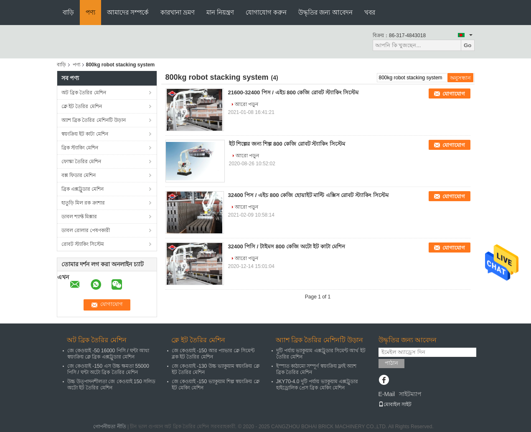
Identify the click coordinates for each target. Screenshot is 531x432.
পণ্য (90, 12)
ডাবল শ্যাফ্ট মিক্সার (79, 217)
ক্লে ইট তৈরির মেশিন (81, 106)
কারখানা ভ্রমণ (177, 12)
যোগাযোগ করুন (266, 12)
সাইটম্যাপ (410, 394)
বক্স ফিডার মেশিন (78, 175)
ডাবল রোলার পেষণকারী (85, 230)
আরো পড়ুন (246, 104)
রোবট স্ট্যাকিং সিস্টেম (82, 244)
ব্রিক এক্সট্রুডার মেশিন (82, 189)
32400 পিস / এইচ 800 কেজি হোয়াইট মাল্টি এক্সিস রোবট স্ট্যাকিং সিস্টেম (308, 195)
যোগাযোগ (453, 94)
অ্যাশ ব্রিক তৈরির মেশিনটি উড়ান (93, 120)
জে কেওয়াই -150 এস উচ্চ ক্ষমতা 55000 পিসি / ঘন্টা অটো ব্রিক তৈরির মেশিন (108, 369)
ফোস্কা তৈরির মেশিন (81, 161)
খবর (369, 12)
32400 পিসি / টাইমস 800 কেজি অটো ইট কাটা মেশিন (287, 246)
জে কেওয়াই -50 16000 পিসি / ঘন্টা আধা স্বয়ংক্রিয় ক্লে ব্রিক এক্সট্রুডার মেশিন (108, 354)
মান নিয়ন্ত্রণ (220, 12)
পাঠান (391, 363)
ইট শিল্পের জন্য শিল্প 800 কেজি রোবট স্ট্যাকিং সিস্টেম (287, 144)
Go (468, 45)
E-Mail (387, 394)
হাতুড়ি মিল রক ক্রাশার (83, 203)
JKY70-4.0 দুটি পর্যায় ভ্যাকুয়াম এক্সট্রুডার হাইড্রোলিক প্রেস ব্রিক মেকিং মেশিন (317, 385)
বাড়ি (68, 12)
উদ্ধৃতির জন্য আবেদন (325, 12)
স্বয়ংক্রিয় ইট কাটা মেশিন (84, 134)
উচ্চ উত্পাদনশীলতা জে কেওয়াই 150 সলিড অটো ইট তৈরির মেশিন (111, 385)
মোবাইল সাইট (395, 404)
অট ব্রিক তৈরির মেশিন (83, 93)
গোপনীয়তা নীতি (109, 426)
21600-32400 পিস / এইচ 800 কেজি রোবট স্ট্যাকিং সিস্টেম (293, 92)
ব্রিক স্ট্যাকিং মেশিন (80, 148)
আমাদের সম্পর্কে (128, 12)
